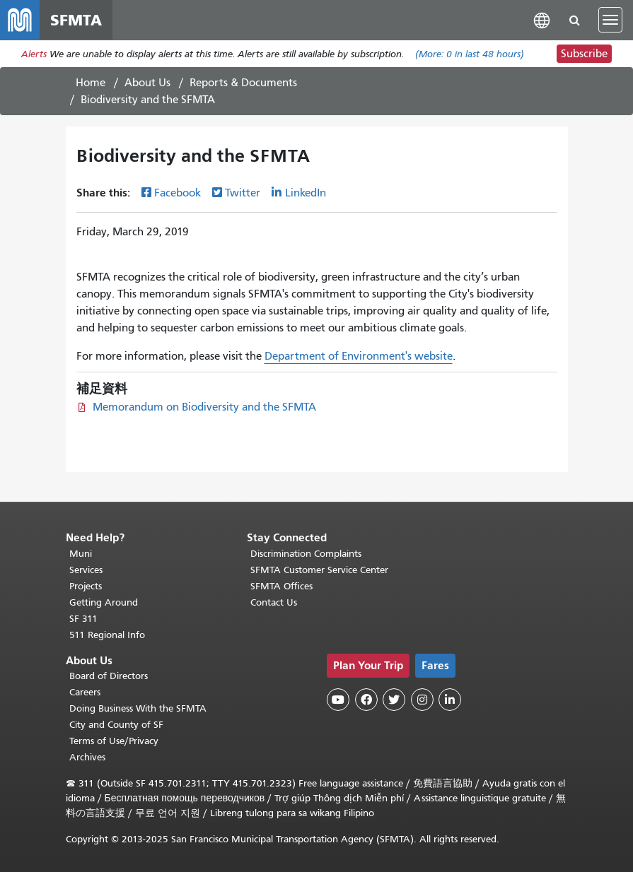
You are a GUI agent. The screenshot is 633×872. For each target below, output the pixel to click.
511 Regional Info (107, 635)
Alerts (34, 54)
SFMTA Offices (281, 586)
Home (90, 82)
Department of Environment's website (359, 356)
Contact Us (273, 602)
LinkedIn (305, 193)
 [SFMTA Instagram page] (422, 699)
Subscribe (584, 53)
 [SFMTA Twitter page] (394, 699)
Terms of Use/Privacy (113, 741)
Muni (80, 554)
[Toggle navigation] (610, 20)
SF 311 (83, 619)
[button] (542, 19)
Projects (85, 586)
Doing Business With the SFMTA (138, 708)
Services (86, 570)
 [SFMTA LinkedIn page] (450, 699)
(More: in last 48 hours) (469, 54)
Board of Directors (108, 676)
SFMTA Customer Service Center (319, 570)
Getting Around (103, 602)
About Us (147, 82)
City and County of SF (116, 725)
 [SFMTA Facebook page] (366, 699)
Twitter (242, 193)
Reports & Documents (243, 82)
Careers (84, 692)
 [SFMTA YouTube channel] (338, 699)
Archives (87, 757)
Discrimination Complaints (305, 554)
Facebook (177, 193)
